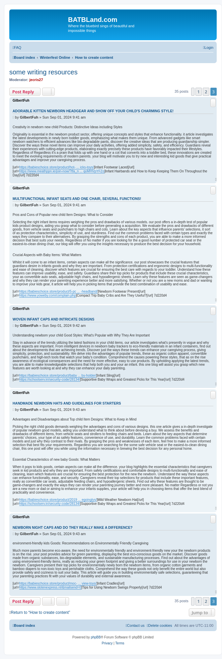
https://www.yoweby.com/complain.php (47, 295)
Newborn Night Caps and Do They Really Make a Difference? (73, 527)
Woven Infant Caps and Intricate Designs (53, 319)
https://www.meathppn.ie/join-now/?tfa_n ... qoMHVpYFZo (62, 171)
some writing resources (43, 72)
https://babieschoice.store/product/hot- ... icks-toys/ (56, 167)
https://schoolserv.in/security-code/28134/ (49, 379)
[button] (192, 92)
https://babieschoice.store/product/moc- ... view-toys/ (58, 583)
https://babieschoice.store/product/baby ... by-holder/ (57, 375)
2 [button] (206, 92)
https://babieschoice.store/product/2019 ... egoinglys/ (58, 500)
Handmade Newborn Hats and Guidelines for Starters (67, 403)
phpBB (96, 637)
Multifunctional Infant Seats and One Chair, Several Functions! (77, 199)
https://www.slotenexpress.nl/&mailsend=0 (50, 587)
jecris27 (36, 80)
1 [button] (198, 92)
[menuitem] (17, 47)
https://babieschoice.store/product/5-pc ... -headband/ (58, 291)
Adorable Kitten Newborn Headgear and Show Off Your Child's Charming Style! (93, 111)
